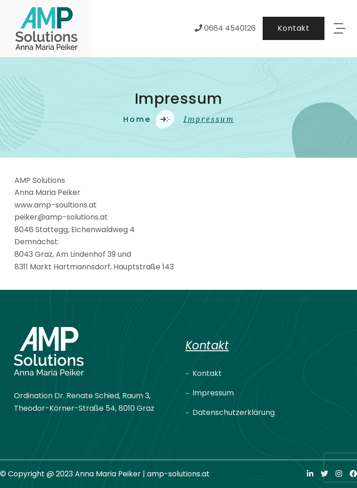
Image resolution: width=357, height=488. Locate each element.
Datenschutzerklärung (233, 412)
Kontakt (207, 373)
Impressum (213, 393)
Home (137, 119)
